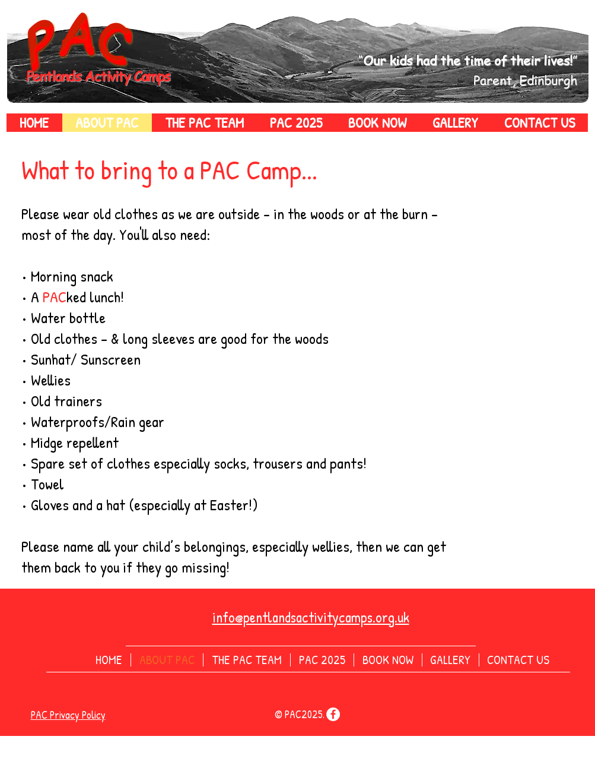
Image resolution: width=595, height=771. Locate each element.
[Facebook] (333, 714)
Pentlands (55, 76)
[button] (204, 122)
